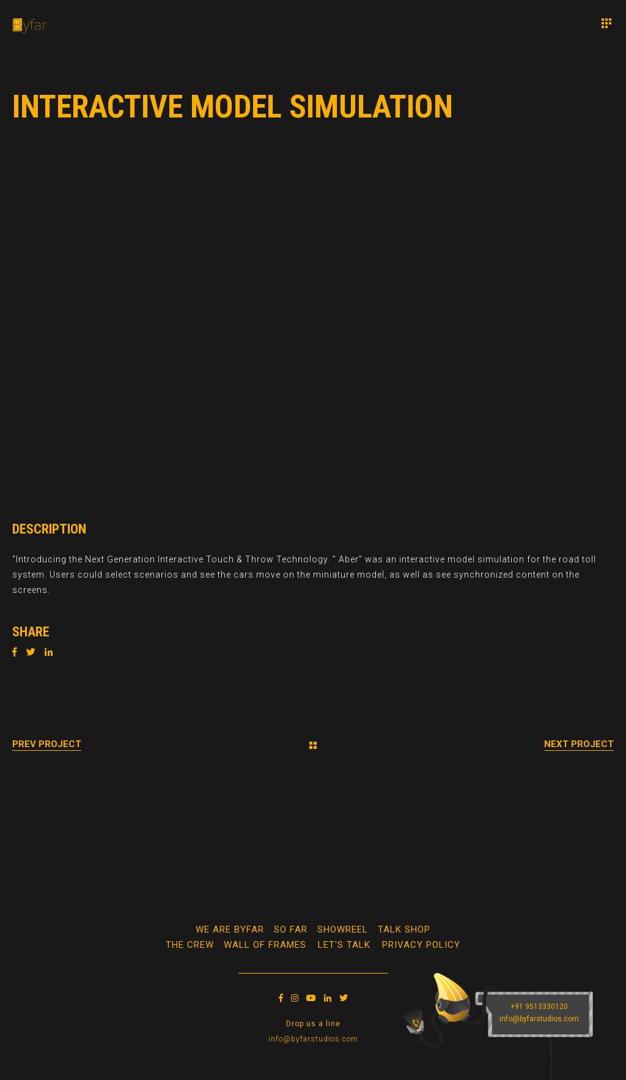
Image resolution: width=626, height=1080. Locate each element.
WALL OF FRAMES (265, 944)
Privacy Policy (421, 944)
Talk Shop (404, 929)
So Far (290, 929)
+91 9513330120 (539, 1006)
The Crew (190, 944)
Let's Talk (344, 944)
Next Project (579, 744)
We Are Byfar (230, 929)
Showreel (342, 929)
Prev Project (46, 744)
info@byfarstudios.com (313, 1039)
